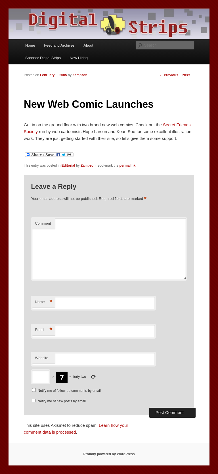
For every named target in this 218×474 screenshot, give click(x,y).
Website (41, 358)
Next (188, 75)
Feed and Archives (59, 45)
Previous (169, 75)
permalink (128, 165)
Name (43, 302)
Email (43, 330)
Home (30, 45)
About (88, 45)
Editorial (68, 165)
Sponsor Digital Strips (43, 58)
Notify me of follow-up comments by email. (70, 391)
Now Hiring (79, 58)
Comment (43, 223)
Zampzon (79, 75)
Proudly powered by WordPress (109, 454)
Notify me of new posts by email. (62, 401)
